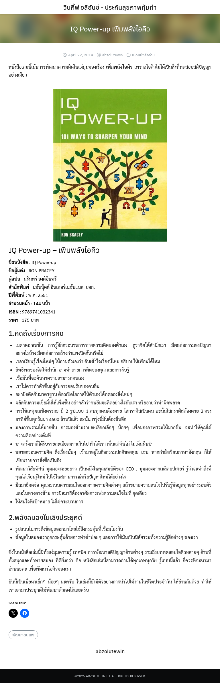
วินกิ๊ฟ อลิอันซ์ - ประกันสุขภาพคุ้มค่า (110, 7)
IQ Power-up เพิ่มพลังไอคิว (110, 28)
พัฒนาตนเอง (23, 635)
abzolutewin (112, 54)
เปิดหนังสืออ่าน (143, 54)
